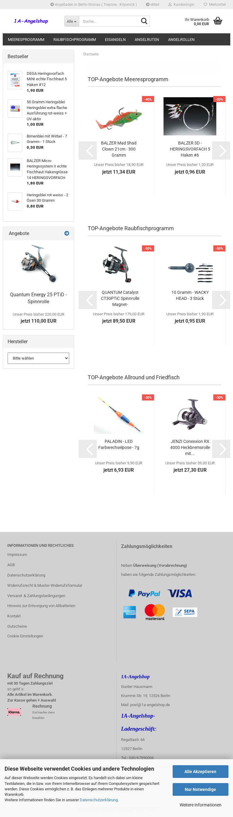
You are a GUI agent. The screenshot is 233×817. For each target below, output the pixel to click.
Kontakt (14, 616)
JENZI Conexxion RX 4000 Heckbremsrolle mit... (190, 447)
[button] (88, 150)
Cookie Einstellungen (25, 636)
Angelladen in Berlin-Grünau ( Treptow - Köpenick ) (93, 4)
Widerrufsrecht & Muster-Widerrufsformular (44, 585)
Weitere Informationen (200, 804)
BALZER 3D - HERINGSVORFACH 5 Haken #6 (190, 149)
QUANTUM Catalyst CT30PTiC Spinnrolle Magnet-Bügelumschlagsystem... (120, 298)
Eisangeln (115, 39)
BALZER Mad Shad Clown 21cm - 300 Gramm (119, 149)
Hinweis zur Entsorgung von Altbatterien (41, 605)
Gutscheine (17, 626)
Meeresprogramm (26, 39)
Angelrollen (181, 39)
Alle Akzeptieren (200, 771)
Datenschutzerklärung (99, 800)
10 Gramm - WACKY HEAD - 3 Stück (190, 295)
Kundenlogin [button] (181, 4)
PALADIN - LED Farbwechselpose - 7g (118, 444)
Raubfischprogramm (74, 39)
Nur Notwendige (200, 789)
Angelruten (147, 39)
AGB (11, 565)
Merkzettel (215, 4)
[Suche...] (71, 21)
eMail (152, 4)
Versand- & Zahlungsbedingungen (36, 595)
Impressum (17, 554)
